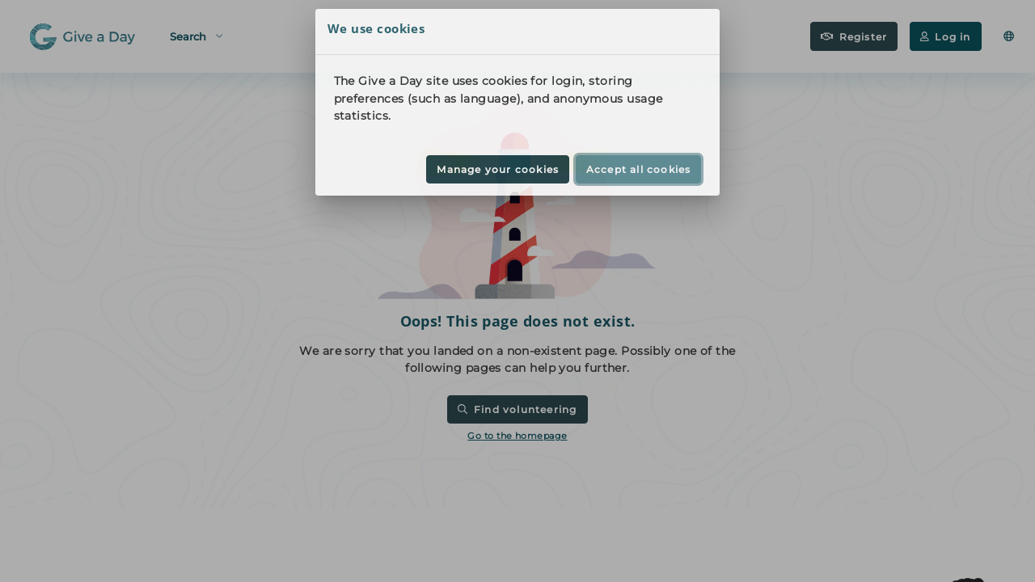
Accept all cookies (638, 169)
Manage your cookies (498, 169)
